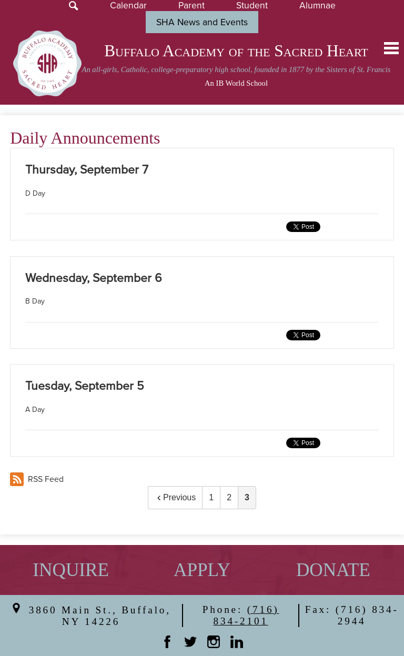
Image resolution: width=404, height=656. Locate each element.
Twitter (190, 641)
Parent (191, 5)
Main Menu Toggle (391, 48)
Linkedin (236, 641)
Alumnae (317, 5)
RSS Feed (37, 479)
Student (252, 5)
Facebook (167, 641)
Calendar (128, 5)
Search (73, 6)
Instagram (213, 641)
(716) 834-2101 (246, 615)
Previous (175, 497)
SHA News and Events (202, 22)
